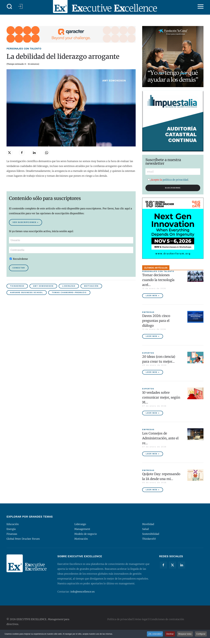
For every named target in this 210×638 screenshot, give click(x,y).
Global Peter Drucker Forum (23, 538)
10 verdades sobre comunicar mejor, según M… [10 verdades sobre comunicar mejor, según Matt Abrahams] (161, 397)
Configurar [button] (200, 634)
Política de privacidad (120, 619)
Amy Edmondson (43, 286)
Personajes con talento (24, 48)
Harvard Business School (26, 292)
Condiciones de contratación (167, 619)
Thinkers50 (17, 286)
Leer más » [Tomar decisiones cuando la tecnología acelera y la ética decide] (152, 296)
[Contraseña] (71, 250)
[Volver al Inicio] (105, 6)
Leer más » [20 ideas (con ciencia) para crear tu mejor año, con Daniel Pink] (152, 372)
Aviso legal (141, 619)
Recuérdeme (19, 258)
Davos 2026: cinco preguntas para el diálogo (156, 321)
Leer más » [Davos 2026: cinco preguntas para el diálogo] (152, 336)
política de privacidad (175, 179)
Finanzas (12, 533)
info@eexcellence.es (82, 591)
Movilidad (148, 524)
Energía (11, 529)
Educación (13, 524)
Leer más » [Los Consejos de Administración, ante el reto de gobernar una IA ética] (152, 454)
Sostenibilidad (150, 533)
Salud (145, 529)
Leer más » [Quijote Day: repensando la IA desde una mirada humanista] (152, 490)
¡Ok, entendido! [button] (155, 634)
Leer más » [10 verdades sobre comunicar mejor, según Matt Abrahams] (152, 413)
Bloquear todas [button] (185, 634)
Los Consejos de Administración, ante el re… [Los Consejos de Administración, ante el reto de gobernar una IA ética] (160, 438)
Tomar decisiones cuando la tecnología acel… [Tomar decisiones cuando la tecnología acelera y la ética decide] (158, 280)
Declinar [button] (170, 634)
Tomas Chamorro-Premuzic (69, 292)
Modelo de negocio (85, 533)
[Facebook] (163, 565)
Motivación (91, 286)
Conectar (19, 268)
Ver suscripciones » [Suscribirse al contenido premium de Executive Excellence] (25, 222)
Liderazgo (68, 286)
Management (82, 529)
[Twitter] (172, 565)
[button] (9, 6)
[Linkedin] (181, 565)
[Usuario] (71, 240)
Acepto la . (168, 179)
